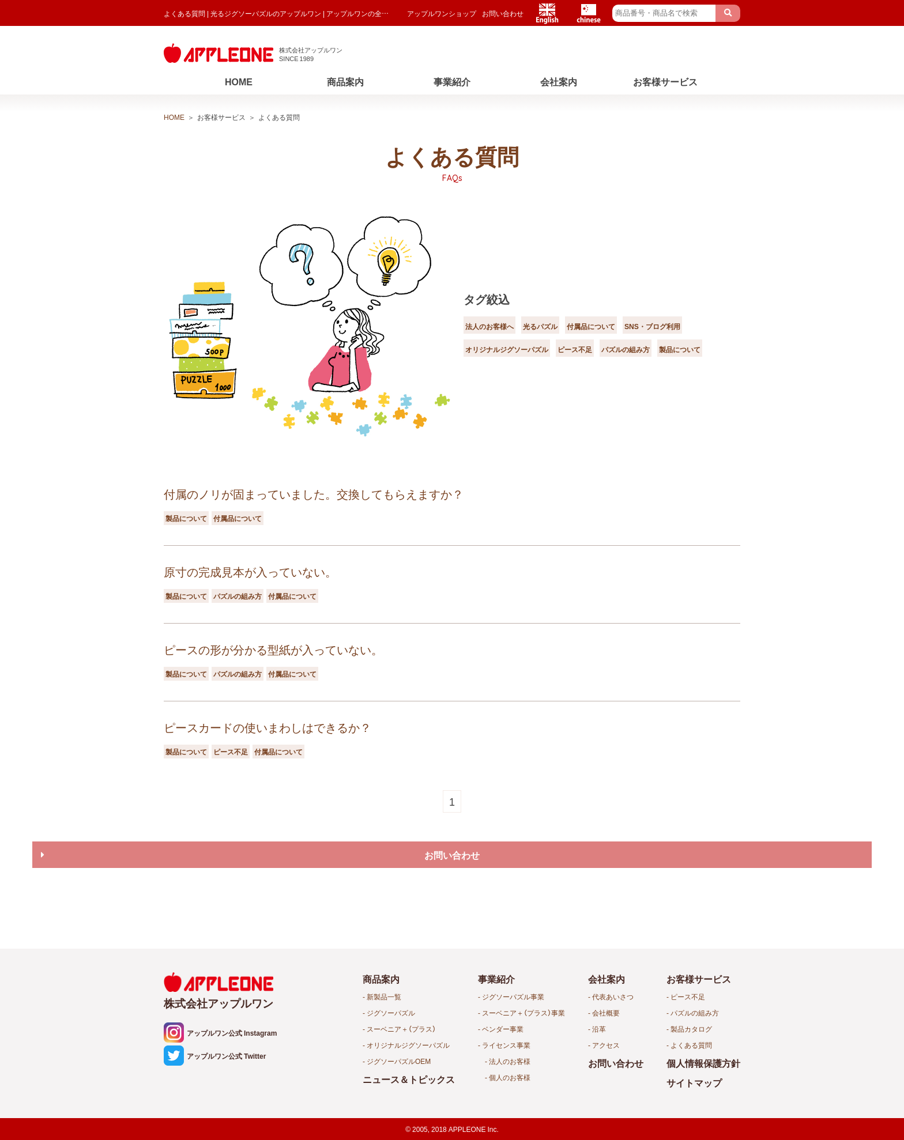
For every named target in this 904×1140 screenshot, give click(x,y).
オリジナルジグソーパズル (604, 336)
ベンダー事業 (502, 1029)
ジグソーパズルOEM (399, 1061)
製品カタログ (691, 1029)
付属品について (626, 313)
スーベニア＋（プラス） (401, 1029)
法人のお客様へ (497, 313)
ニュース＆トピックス (409, 1079)
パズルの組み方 (497, 360)
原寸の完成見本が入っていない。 (250, 571)
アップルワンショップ (441, 13)
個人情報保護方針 (703, 1063)
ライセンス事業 (506, 1045)
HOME (239, 81)
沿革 (599, 1029)
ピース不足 (692, 336)
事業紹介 (452, 81)
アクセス (606, 1045)
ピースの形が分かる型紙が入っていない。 (273, 649)
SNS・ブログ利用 (502, 336)
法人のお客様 (509, 1061)
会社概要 (606, 1012)
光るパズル (562, 313)
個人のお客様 (509, 1077)
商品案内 (345, 81)
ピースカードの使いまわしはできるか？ (267, 727)
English (547, 13)
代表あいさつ (613, 996)
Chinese (589, 13)
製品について (566, 360)
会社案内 (558, 81)
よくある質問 (691, 1045)
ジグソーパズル (391, 1012)
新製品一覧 (384, 996)
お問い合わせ (502, 13)
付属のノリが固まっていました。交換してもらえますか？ (314, 493)
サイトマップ (694, 1082)
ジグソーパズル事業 (513, 996)
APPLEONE (467, 1129)
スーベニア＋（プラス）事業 (523, 1012)
